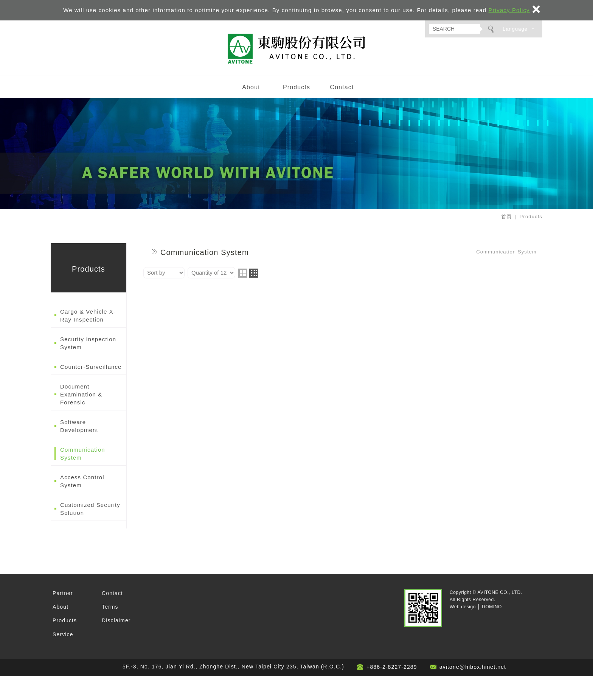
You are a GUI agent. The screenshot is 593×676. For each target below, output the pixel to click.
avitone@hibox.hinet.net (472, 667)
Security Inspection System (88, 343)
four (253, 273)
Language (515, 29)
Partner (63, 593)
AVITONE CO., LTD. (296, 49)
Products (296, 87)
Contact (342, 87)
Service (63, 634)
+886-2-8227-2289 (391, 667)
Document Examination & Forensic (81, 394)
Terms (110, 607)
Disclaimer (116, 620)
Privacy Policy (509, 10)
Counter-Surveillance (91, 367)
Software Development (79, 426)
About (251, 87)
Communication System (82, 453)
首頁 (506, 216)
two (242, 273)
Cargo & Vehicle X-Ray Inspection (88, 315)
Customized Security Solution (90, 509)
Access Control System (82, 481)
